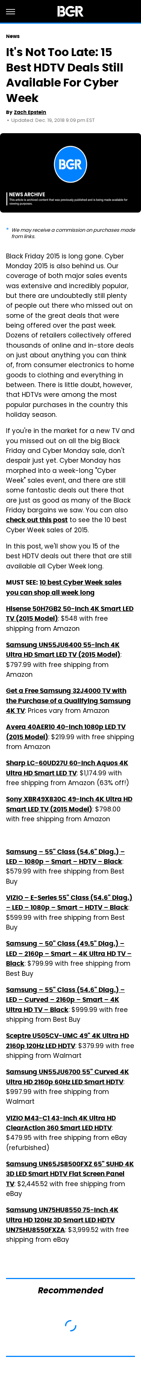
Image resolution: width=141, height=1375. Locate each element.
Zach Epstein (30, 112)
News (13, 36)
